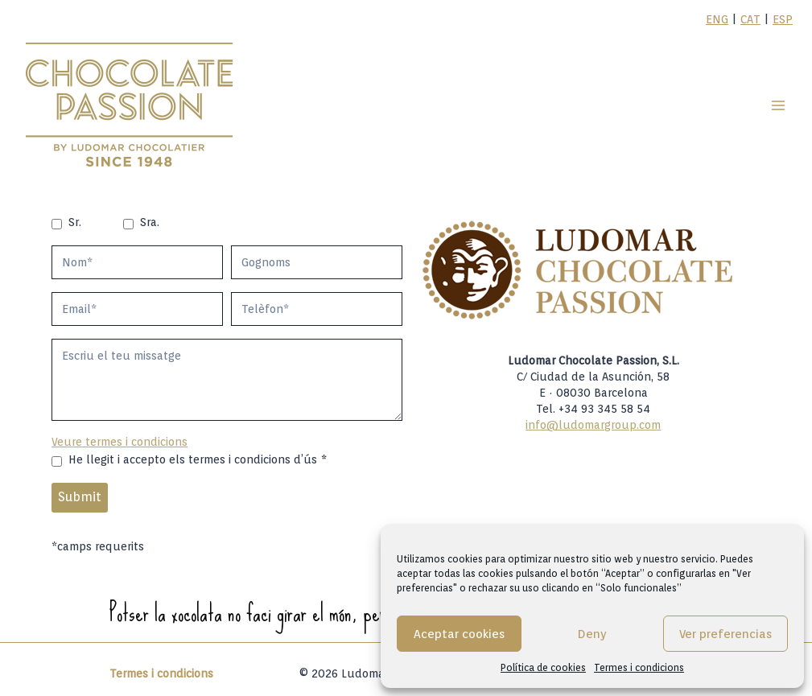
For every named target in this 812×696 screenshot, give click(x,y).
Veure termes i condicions (120, 441)
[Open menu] (778, 105)
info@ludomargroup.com (593, 424)
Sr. (74, 222)
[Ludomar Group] (130, 105)
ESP (783, 19)
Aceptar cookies (459, 634)
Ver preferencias (725, 634)
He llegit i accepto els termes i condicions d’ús (197, 459)
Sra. (149, 222)
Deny (592, 634)
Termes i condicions (639, 667)
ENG (717, 19)
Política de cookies (543, 667)
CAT (750, 19)
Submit (79, 496)
